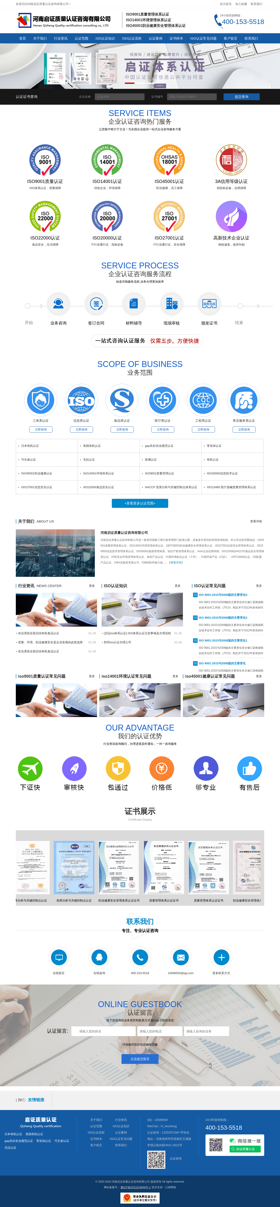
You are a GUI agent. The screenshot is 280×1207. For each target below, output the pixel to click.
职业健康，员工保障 (169, 188)
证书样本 (176, 38)
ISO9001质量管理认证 (159, 473)
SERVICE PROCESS (140, 266)
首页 (22, 38)
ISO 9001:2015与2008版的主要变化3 (223, 595)
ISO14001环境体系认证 (98, 473)
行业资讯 (61, 38)
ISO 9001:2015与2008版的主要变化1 (223, 641)
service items (140, 113)
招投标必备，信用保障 (231, 188)
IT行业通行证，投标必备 (107, 244)
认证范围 (81, 38)
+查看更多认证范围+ (140, 503)
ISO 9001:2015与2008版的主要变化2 (223, 618)
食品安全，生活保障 (45, 244)
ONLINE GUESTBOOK (140, 1004)
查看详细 (256, 521)
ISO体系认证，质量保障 (45, 188)
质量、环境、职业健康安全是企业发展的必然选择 (50, 642)
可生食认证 (28, 459)
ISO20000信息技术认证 (222, 473)
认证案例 (155, 38)
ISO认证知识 (105, 38)
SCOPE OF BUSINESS (140, 364)
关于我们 (40, 38)
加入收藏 (241, 4)
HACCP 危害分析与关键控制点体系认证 (171, 487)
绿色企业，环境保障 (107, 188)
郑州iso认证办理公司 (117, 642)
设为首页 (226, 4)
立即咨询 (41, 429)
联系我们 (256, 4)
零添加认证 (214, 445)
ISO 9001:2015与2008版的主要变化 (222, 664)
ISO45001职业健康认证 (36, 473)
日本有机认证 (30, 445)
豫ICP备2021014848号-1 (136, 1187)
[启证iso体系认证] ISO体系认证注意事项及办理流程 (137, 633)
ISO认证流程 (132, 38)
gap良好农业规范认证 (159, 445)
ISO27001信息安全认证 (36, 487)
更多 (92, 585)
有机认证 (213, 459)
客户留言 (230, 38)
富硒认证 (151, 459)
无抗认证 (89, 459)
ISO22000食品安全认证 (98, 487)
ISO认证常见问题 (203, 38)
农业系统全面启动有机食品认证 (38, 633)
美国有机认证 (92, 445)
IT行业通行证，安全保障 (169, 244)
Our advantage (140, 728)
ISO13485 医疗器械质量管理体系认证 (231, 487)
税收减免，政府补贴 (231, 244)
